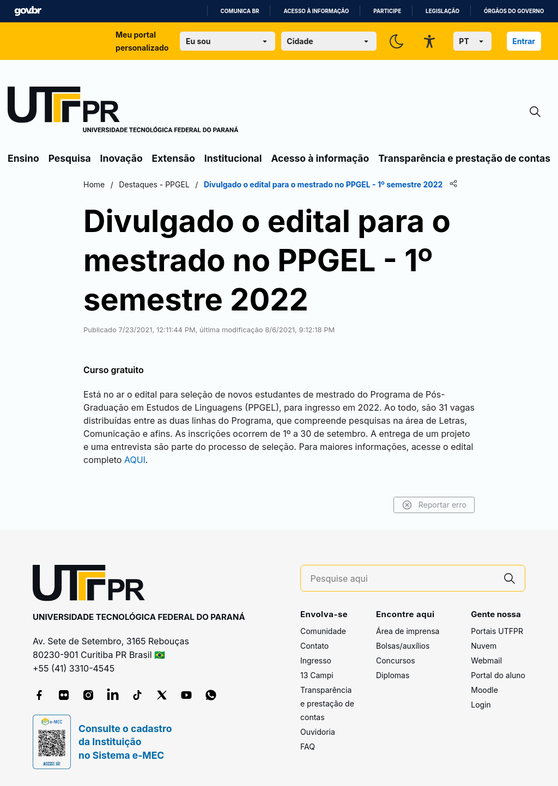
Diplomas (392, 675)
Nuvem (483, 645)
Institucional (233, 158)
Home (94, 184)
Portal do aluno (498, 675)
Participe (387, 11)
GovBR (27, 11)
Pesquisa (69, 158)
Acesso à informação (316, 11)
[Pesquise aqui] (403, 578)
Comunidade (323, 631)
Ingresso (315, 660)
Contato (314, 645)
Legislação (442, 11)
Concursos (395, 660)
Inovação (121, 158)
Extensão (173, 158)
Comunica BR (240, 11)
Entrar (523, 41)
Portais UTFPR (497, 631)
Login (481, 704)
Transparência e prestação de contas (464, 158)
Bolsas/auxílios (402, 645)
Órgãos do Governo (514, 11)
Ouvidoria (317, 731)
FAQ (307, 746)
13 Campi (316, 675)
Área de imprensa (407, 631)
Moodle (484, 689)
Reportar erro (434, 504)
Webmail (486, 660)
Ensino (23, 158)
